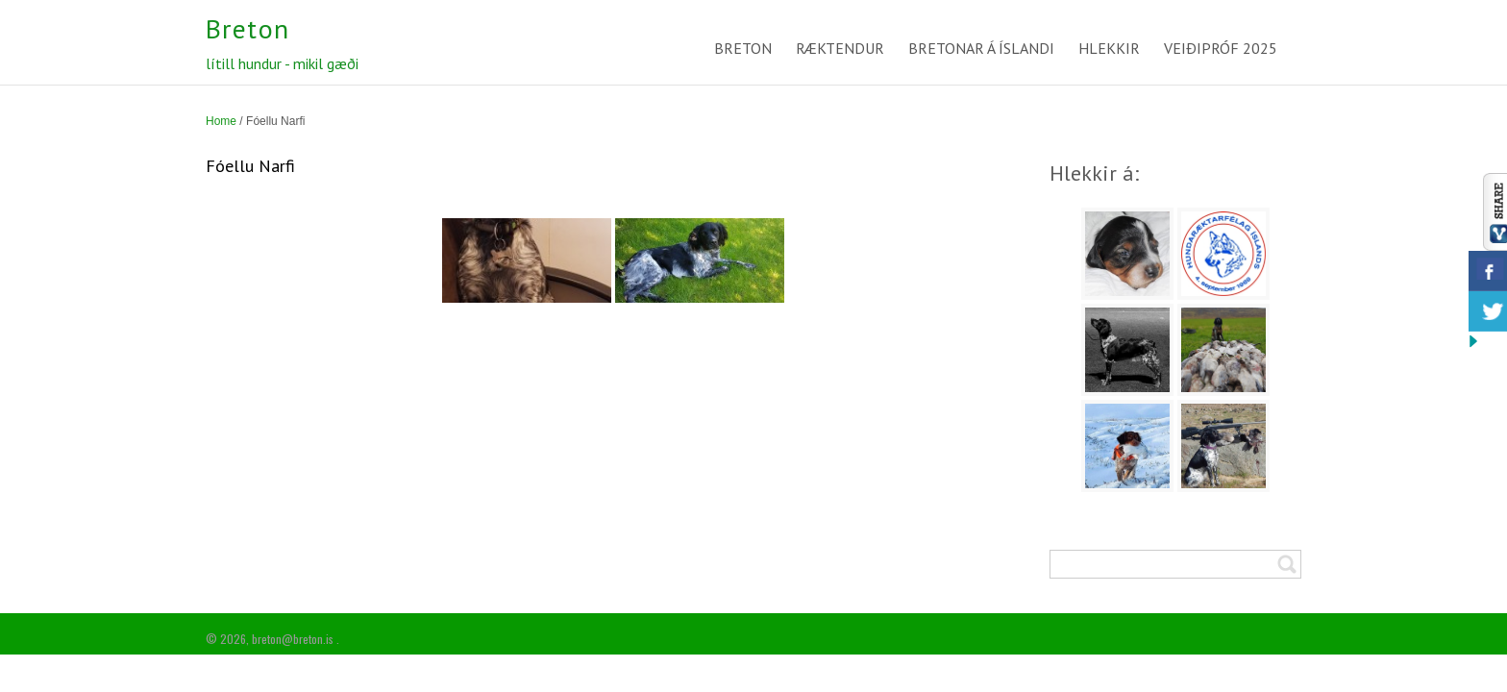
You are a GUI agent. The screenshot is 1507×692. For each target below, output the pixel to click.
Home (221, 121)
